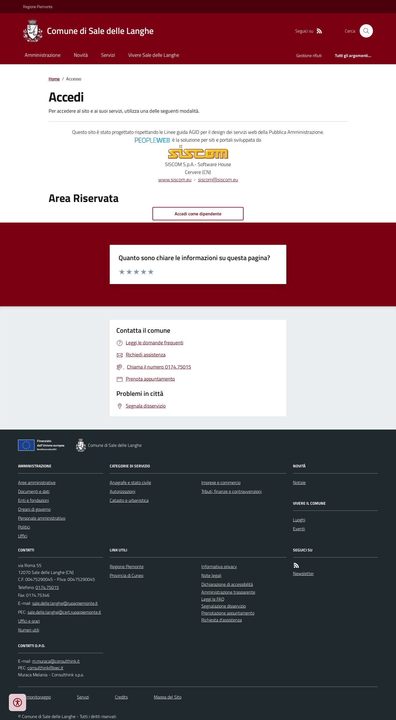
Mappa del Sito (167, 697)
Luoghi (299, 519)
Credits (121, 697)
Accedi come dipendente (198, 213)
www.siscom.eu (174, 179)
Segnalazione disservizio (223, 606)
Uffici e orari (29, 621)
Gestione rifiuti (309, 55)
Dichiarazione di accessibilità (227, 584)
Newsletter (303, 573)
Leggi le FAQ (212, 599)
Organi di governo (34, 509)
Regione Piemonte (37, 6)
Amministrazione (43, 55)
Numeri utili (28, 630)
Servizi (108, 55)
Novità (81, 55)
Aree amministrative (37, 482)
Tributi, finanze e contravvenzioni (231, 491)
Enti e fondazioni (33, 500)
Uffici (22, 535)
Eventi (299, 528)
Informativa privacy (219, 566)
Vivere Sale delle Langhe (153, 55)
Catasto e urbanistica (129, 500)
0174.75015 (47, 587)
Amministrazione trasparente (228, 592)
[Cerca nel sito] (364, 31)
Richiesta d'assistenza (221, 620)
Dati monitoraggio (34, 697)
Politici (24, 527)
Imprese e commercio (220, 482)
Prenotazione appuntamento (227, 613)
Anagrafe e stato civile (130, 482)
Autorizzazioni (122, 491)
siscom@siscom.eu (218, 179)
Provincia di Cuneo (126, 575)
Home (54, 78)
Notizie (299, 482)
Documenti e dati (33, 491)
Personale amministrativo (41, 518)
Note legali (211, 575)
